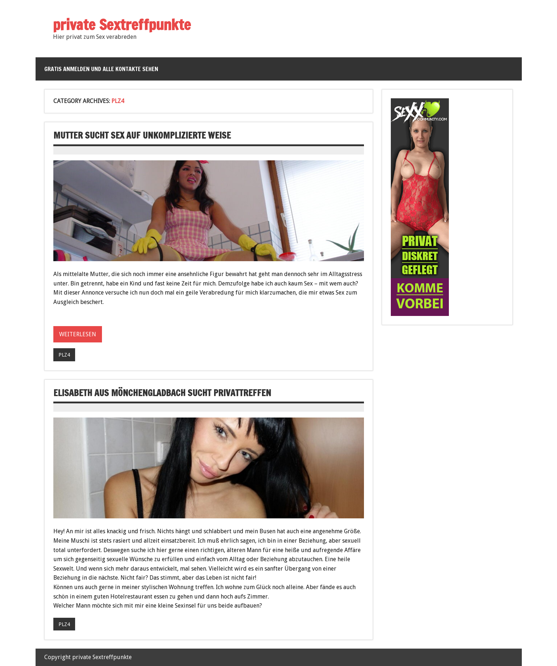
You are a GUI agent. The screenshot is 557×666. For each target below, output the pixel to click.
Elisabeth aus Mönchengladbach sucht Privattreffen (162, 393)
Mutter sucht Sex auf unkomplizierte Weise (142, 135)
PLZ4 (64, 355)
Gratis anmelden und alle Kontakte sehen (101, 69)
